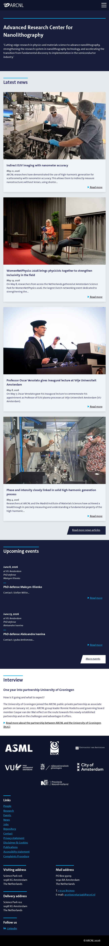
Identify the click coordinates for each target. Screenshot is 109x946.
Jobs (6, 824)
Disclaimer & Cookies (15, 842)
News (6, 820)
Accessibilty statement (16, 851)
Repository (9, 829)
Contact (7, 833)
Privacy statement (13, 838)
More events (93, 659)
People (7, 806)
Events (7, 815)
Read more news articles (86, 530)
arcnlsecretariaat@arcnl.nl (79, 894)
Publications (10, 847)
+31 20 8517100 (66, 890)
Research (8, 811)
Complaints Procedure (16, 856)
